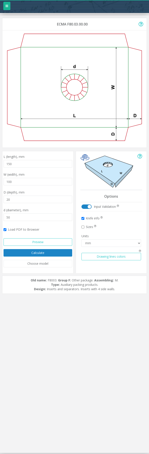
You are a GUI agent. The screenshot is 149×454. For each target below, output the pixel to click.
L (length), (14, 157)
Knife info (92, 218)
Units (85, 236)
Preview (37, 242)
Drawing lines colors (111, 256)
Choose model (37, 263)
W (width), (14, 174)
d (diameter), (16, 210)
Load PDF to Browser (21, 229)
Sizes (88, 227)
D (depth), (14, 192)
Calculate (37, 253)
